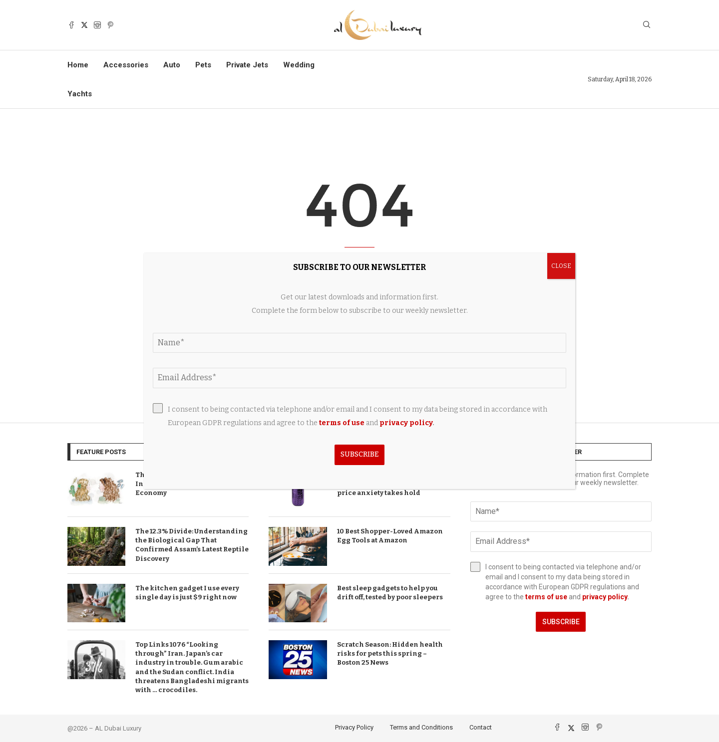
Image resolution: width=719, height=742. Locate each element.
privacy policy (604, 597)
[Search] (647, 25)
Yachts (79, 93)
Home (77, 64)
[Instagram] (97, 25)
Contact (480, 727)
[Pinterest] (110, 25)
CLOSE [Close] (561, 265)
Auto (171, 64)
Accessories (125, 64)
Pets (203, 64)
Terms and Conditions (421, 727)
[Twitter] (84, 25)
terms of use (546, 597)
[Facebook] (71, 25)
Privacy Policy (354, 727)
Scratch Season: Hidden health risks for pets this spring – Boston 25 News (390, 653)
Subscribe (561, 622)
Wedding (299, 64)
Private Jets (247, 64)
